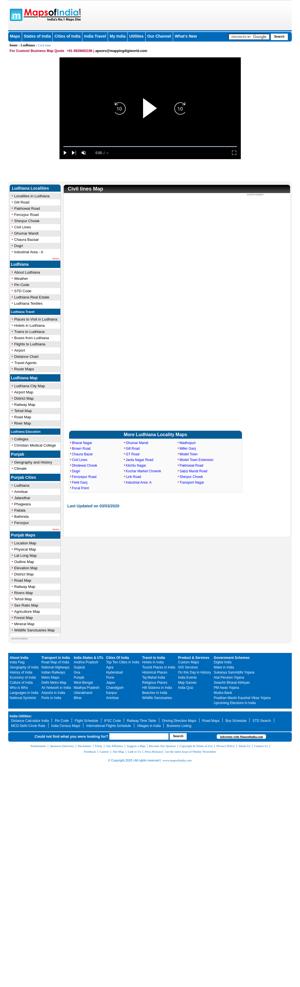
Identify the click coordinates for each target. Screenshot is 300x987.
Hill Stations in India (157, 688)
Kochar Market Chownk (143, 471)
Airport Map (23, 392)
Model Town (189, 454)
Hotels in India (153, 662)
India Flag (17, 662)
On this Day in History (194, 672)
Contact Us (261, 746)
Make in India (224, 667)
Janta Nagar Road (139, 460)
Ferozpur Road (26, 215)
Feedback (90, 751)
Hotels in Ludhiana (29, 325)
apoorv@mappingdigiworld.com (121, 51)
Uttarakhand (83, 693)
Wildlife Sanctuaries (157, 698)
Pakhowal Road (27, 208)
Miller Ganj (188, 449)
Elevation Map (25, 568)
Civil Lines (22, 227)
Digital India (223, 662)
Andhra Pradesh (86, 662)
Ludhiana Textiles (28, 303)
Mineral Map (24, 624)
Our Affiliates (114, 746)
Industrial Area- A (139, 482)
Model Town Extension (197, 460)
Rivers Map (23, 593)
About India (19, 658)
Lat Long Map (25, 555)
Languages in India (24, 693)
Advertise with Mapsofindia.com (241, 736)
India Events (187, 677)
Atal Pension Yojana (229, 677)
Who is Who (19, 688)
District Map (24, 398)
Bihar (78, 698)
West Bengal (83, 683)
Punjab (17, 454)
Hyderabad (114, 672)
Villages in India (149, 726)
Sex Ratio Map (26, 605)
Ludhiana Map (24, 378)
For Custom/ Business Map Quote (37, 51)
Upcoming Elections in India (235, 703)
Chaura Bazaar (26, 239)
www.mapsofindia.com (177, 760)
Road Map (22, 417)
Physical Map (25, 549)
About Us (244, 746)
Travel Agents (25, 363)
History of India (21, 672)
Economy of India (23, 677)
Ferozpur (21, 523)
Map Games (187, 683)
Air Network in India (56, 688)
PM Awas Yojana (226, 688)
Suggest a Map (136, 746)
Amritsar (21, 492)
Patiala (19, 510)
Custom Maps (188, 662)
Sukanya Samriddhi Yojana (234, 672)
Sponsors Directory (62, 746)
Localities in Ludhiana (32, 196)
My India (117, 36)
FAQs (98, 746)
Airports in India (53, 693)
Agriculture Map (27, 611)
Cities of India (67, 36)
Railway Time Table (141, 721)
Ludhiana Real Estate (31, 297)
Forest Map (23, 618)
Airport (19, 350)
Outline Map (24, 562)
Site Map (118, 751)
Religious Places (154, 683)
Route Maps (24, 369)
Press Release (153, 751)
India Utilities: (21, 716)
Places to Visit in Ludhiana (35, 319)
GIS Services (188, 667)
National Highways (55, 667)
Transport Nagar (192, 482)
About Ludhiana (27, 272)
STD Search (261, 721)
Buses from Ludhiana (31, 338)
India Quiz (185, 688)
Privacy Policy (225, 746)
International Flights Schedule (108, 726)
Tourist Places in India (158, 667)
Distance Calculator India (30, 721)
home (14, 45)
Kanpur (111, 693)
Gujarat (79, 667)
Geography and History (33, 462)
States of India (37, 36)
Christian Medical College (35, 445)
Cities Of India (117, 658)
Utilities (136, 36)
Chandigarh (115, 688)
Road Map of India (55, 662)
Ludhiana (28, 45)
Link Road (133, 477)
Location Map (25, 543)
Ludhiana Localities (30, 188)
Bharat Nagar (82, 443)
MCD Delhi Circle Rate (28, 726)
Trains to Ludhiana (29, 332)
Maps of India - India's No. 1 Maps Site (15, 14)
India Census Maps (65, 726)
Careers (104, 751)
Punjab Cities (23, 477)
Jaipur (111, 683)
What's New (186, 36)
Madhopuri (188, 443)
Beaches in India (154, 693)
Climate (20, 468)
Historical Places (154, 672)
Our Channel (159, 36)
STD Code (22, 291)
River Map (22, 423)
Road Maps (211, 721)
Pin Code (21, 285)
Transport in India (55, 658)
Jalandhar (22, 498)
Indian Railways (53, 672)
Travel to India (153, 658)
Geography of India (24, 667)
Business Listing (179, 726)
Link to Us (134, 751)
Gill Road (21, 202)
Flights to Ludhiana (29, 344)
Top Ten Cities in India (122, 662)
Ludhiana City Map (29, 386)
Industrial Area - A (28, 252)
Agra (109, 667)
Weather (21, 278)
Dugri (18, 246)
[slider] (150, 146)
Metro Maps (50, 677)
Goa (77, 672)
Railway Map (24, 404)
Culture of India (21, 683)
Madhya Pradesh (86, 688)
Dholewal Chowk (84, 465)
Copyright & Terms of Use (196, 746)
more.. (56, 258)
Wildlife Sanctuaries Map (34, 630)
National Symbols (23, 698)
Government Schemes (232, 658)
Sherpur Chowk (27, 221)
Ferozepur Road (84, 477)
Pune (110, 677)
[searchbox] (249, 37)
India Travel (95, 36)
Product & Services (193, 658)
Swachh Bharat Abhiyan (232, 683)
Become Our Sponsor (162, 746)
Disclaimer (84, 746)
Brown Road (81, 449)
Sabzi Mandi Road (193, 471)
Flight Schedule (86, 721)
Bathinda (21, 516)
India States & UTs (88, 658)
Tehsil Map (23, 411)
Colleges (21, 439)
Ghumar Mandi (26, 233)
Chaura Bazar (82, 454)
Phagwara (22, 504)
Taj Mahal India (153, 677)
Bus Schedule (235, 721)
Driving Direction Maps (179, 721)
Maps (15, 36)
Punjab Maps (23, 535)
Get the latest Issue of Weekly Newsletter (190, 751)
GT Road (132, 454)
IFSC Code (112, 721)
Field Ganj (80, 482)
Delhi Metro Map (53, 683)
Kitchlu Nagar (136, 465)
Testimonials (38, 746)
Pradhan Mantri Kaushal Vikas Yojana (242, 698)
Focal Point (80, 488)
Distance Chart (26, 356)
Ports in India (51, 698)
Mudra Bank (223, 693)
